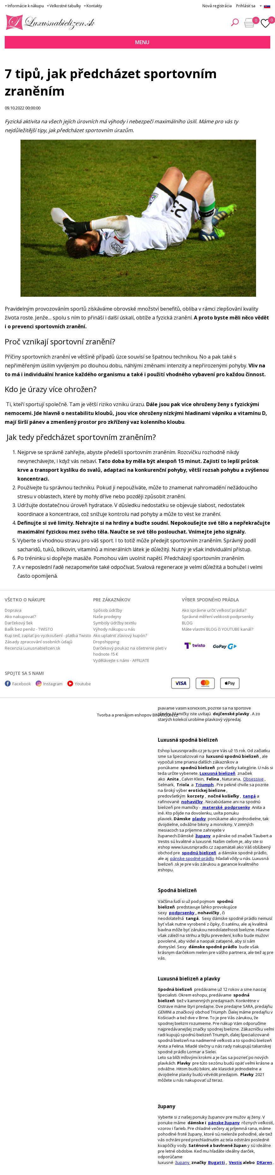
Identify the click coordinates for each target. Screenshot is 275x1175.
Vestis (235, 1162)
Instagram (53, 684)
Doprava (13, 610)
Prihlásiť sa (245, 6)
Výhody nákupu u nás (114, 629)
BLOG (187, 623)
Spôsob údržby (107, 610)
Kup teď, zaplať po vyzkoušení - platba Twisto (48, 635)
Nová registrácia (217, 6)
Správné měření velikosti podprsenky (218, 616)
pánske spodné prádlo (192, 858)
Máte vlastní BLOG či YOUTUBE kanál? (217, 629)
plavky (199, 818)
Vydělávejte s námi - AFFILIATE (121, 660)
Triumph (204, 784)
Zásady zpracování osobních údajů (38, 642)
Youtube (83, 684)
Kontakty (94, 6)
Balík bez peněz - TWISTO (29, 629)
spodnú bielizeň (199, 853)
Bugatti (216, 1162)
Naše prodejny (107, 616)
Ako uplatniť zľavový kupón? (120, 635)
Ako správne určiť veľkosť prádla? (214, 610)
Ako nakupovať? (20, 616)
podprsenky (181, 912)
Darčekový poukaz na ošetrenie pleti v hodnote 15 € (130, 651)
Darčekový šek (19, 623)
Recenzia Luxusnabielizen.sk (32, 648)
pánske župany (224, 1122)
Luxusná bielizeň (218, 773)
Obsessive (253, 779)
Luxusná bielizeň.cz (49, 22)
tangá (249, 796)
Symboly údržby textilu (114, 623)
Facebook (21, 684)
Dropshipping (106, 642)
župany (203, 836)
